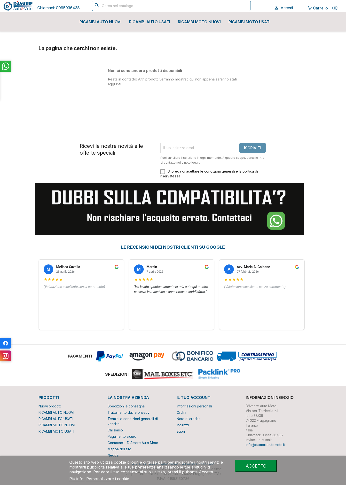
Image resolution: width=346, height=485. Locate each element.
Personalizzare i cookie (107, 478)
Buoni (181, 431)
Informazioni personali (194, 406)
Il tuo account (194, 397)
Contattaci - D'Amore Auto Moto (133, 443)
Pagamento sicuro (122, 436)
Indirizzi (183, 425)
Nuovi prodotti (50, 406)
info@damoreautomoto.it (265, 445)
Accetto (256, 466)
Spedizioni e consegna (126, 406)
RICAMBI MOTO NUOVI (199, 21)
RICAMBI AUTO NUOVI (100, 21)
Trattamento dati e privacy (128, 412)
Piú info (77, 478)
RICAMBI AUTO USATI (149, 21)
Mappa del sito (119, 449)
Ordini (181, 412)
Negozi (113, 455)
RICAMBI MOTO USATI (249, 21)
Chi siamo (115, 430)
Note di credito (189, 419)
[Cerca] (171, 6)
